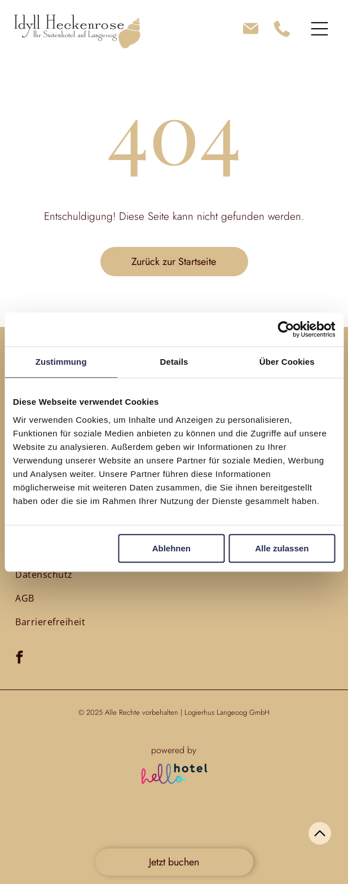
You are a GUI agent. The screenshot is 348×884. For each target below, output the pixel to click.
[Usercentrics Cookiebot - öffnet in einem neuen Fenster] (285, 329)
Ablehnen (171, 548)
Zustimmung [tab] (61, 361)
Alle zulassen (282, 548)
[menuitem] (44, 574)
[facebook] (19, 658)
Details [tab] (174, 361)
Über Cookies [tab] (287, 361)
